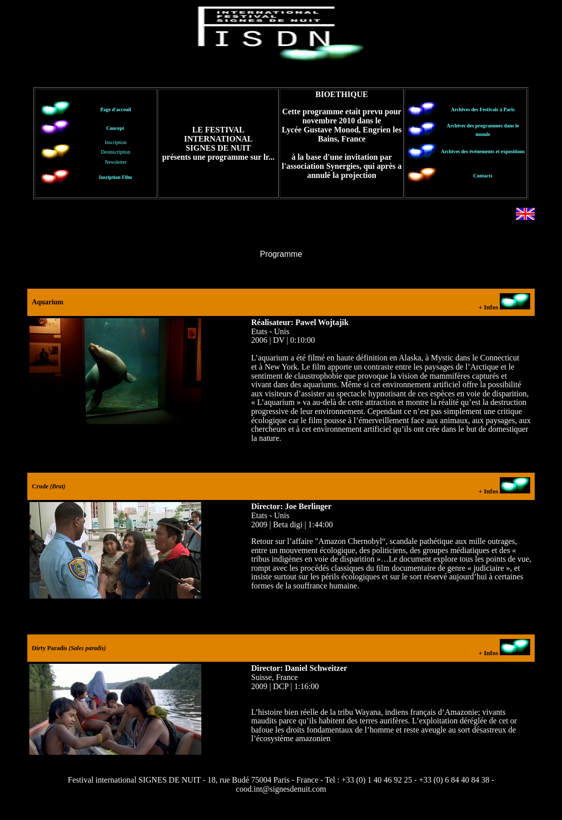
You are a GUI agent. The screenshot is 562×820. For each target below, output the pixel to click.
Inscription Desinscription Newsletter (116, 152)
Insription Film (115, 177)
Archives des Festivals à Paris (482, 109)
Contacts (483, 175)
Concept (115, 128)
